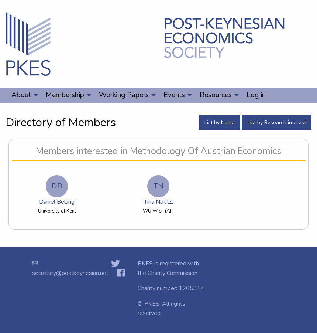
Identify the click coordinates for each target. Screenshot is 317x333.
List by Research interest (277, 122)
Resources (216, 95)
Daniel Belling (57, 190)
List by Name (219, 122)
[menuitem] (23, 95)
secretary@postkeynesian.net (70, 273)
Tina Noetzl (158, 190)
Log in (256, 95)
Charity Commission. (173, 273)
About (21, 95)
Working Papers (124, 95)
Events (174, 95)
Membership (65, 95)
